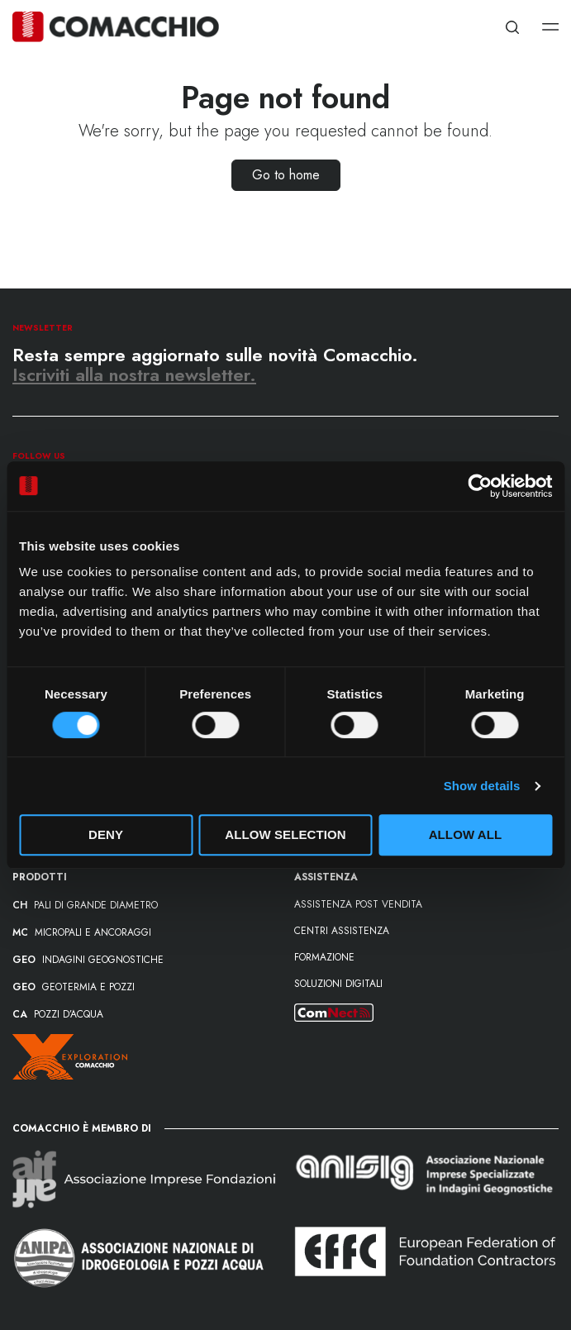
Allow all (465, 834)
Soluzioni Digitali (338, 983)
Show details (482, 786)
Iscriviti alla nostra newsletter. (134, 374)
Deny (105, 834)
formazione (324, 957)
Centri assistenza (341, 930)
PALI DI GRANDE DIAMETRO (85, 905)
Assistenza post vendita (358, 904)
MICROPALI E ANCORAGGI (81, 932)
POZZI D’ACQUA (57, 1014)
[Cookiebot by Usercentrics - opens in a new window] (479, 486)
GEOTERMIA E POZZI (73, 987)
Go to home (286, 174)
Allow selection (285, 834)
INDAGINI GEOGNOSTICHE (88, 959)
